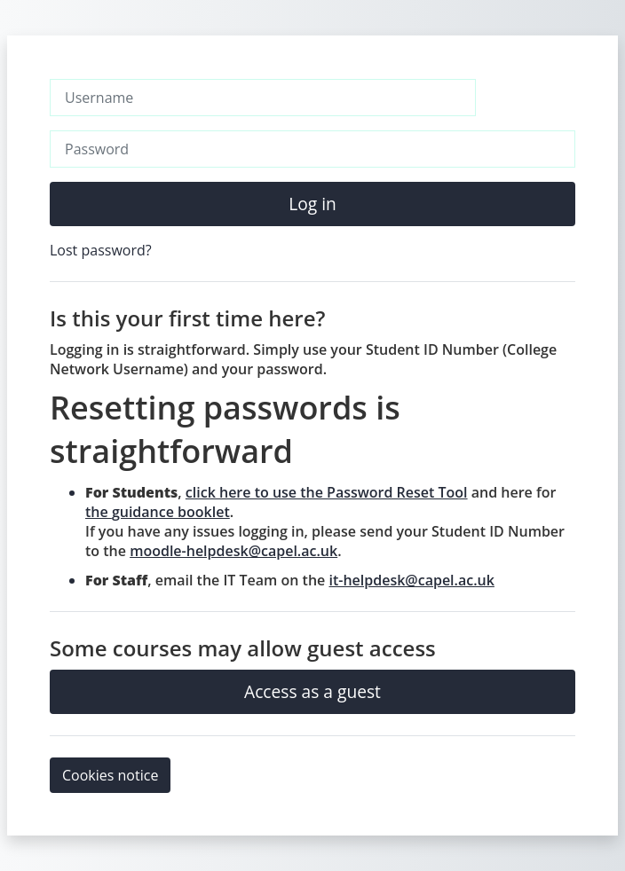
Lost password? (101, 250)
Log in (312, 204)
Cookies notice (110, 775)
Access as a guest (312, 691)
